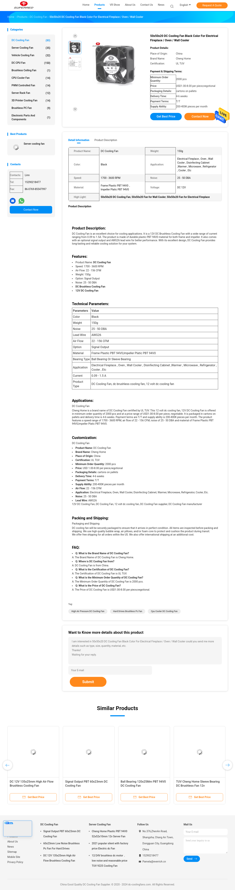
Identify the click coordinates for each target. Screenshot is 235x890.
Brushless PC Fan (31, 108)
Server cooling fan (34, 143)
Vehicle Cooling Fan (31, 55)
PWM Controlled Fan (31, 85)
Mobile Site (13, 856)
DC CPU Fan (31, 63)
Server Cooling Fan (31, 48)
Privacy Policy (15, 862)
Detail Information (78, 140)
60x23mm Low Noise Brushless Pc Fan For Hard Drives (61, 846)
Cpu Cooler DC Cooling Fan (164, 611)
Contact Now (31, 209)
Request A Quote (212, 5)
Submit (88, 682)
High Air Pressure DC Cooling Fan (87, 611)
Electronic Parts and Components (31, 117)
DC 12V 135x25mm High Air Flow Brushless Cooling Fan (59, 858)
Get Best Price (166, 116)
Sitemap (12, 851)
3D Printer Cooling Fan (31, 100)
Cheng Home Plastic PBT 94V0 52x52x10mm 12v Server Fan (109, 834)
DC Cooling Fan (31, 40)
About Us (12, 841)
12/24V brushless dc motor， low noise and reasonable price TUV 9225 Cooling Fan (109, 860)
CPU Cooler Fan (31, 78)
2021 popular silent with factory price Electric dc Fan (110, 846)
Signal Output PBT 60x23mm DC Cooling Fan (62, 834)
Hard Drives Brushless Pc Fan (127, 611)
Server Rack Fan (31, 93)
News (10, 846)
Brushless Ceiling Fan (31, 70)
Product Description (105, 140)
